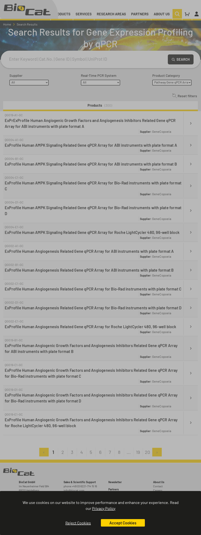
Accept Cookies (122, 522)
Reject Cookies (78, 522)
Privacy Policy (103, 508)
